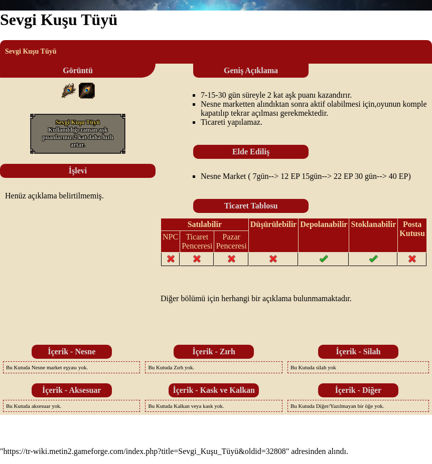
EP (295, 176)
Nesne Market (223, 176)
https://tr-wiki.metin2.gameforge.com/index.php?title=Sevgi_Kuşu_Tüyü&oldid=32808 (145, 451)
